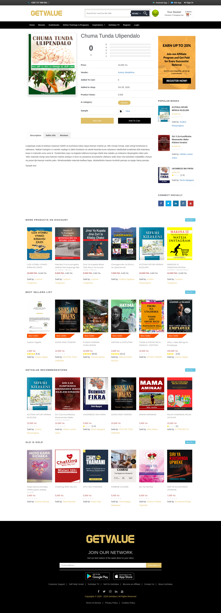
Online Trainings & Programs (76, 25)
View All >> (190, 220)
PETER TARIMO (154, 357)
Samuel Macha (98, 357)
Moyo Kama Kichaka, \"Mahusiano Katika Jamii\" (37, 489)
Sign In (188, 2)
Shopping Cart (178, 15)
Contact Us (149, 584)
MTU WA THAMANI (92, 486)
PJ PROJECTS (182, 429)
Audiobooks (53, 25)
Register (127, 25)
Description (35, 135)
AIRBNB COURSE (120, 486)
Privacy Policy (111, 603)
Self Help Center (76, 584)
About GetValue (165, 584)
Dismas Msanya (42, 501)
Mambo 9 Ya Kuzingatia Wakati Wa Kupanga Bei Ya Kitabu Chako (67, 267)
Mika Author (152, 429)
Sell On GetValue (111, 584)
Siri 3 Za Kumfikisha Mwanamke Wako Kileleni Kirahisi (181, 139)
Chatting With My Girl (66, 486)
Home (32, 25)
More (136, 13)
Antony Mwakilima (126, 72)
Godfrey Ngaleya (126, 279)
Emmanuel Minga (183, 501)
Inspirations (98, 25)
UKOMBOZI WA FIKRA (183, 168)
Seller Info (51, 135)
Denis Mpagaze (187, 180)
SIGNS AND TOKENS (65, 342)
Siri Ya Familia (146, 486)
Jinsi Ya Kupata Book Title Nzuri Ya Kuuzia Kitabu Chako (93, 267)
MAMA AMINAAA (147, 414)
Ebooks (41, 25)
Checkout (168, 15)
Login (136, 25)
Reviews (64, 135)
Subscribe (154, 565)
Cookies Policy (128, 603)
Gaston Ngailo (34, 342)
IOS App (176, 3)
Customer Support (56, 584)
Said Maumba (69, 501)
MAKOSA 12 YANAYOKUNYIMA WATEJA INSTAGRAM (177, 267)
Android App (160, 3)
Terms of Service (93, 603)
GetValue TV (114, 25)
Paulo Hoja (96, 501)
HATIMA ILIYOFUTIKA (121, 342)
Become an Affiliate (131, 584)
